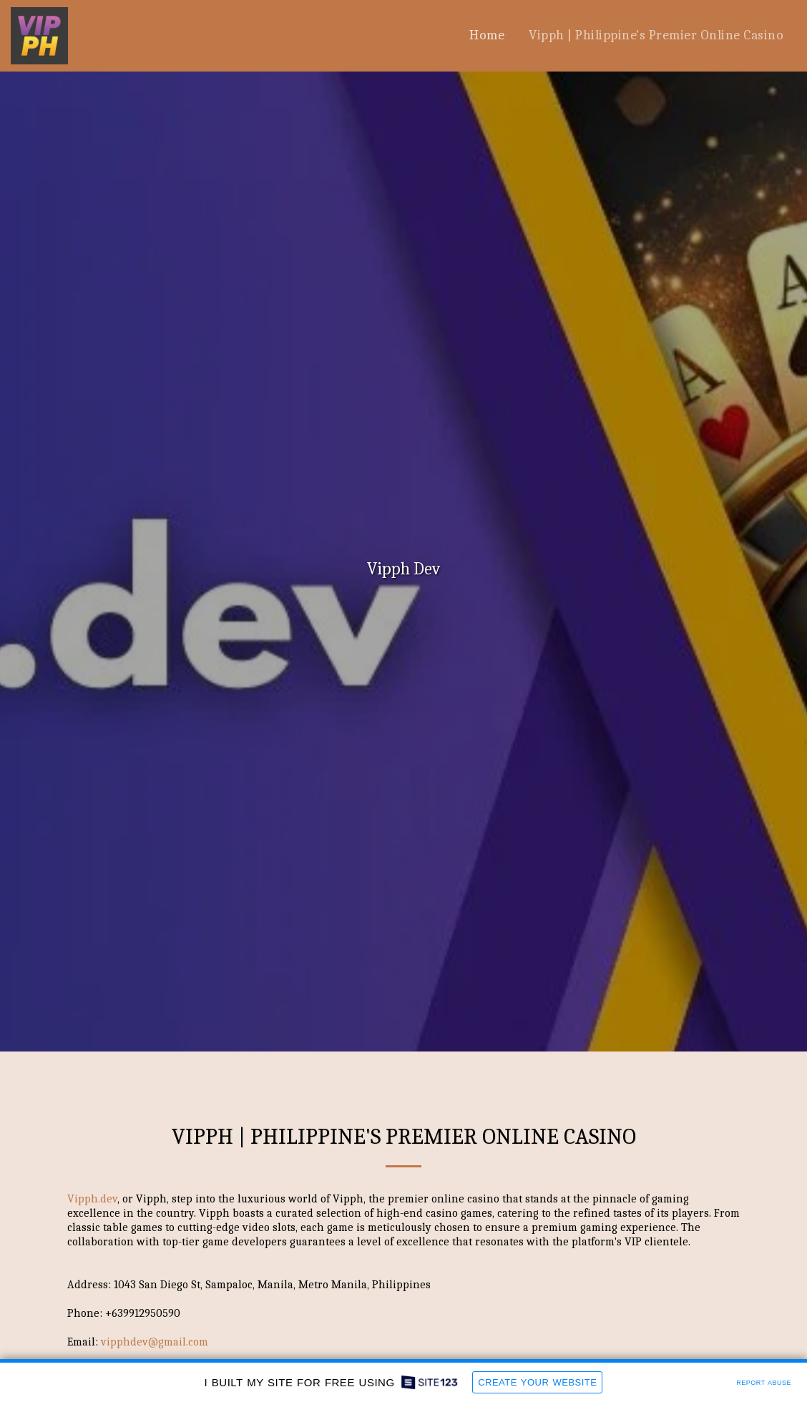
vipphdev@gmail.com (154, 1341)
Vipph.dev (92, 1198)
